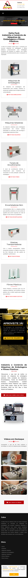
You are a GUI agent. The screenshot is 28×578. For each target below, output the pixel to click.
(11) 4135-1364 (20, 4)
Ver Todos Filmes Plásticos (14, 296)
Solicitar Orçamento (13, 338)
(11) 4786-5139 (20, 7)
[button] (2, 21)
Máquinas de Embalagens (7, 552)
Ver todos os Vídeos (14, 502)
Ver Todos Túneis (14, 176)
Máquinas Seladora (6, 550)
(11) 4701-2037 (20, 6)
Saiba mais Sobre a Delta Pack (14, 395)
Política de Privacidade (8, 569)
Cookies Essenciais (12, 566)
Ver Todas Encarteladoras (14, 217)
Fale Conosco (4, 558)
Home (3, 546)
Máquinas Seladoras (6, 554)
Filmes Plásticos (5, 556)
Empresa (3, 548)
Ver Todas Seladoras (14, 134)
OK (14, 574)
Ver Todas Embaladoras (14, 94)
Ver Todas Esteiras (14, 256)
